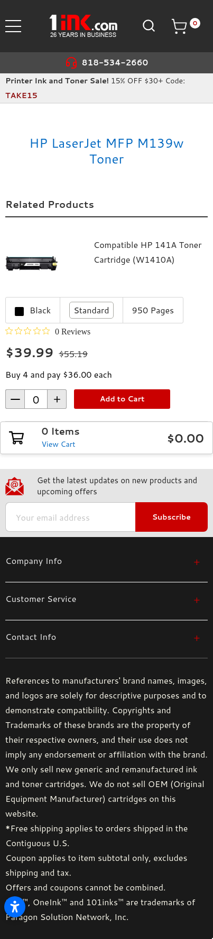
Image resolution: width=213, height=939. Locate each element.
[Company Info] (102, 560)
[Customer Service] (102, 598)
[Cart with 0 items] (185, 26)
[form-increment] (36, 399)
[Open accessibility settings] (14, 906)
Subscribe (171, 517)
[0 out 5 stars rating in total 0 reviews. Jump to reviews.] (47, 331)
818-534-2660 (115, 62)
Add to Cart (122, 399)
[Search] (147, 26)
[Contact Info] (102, 636)
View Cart (59, 444)
